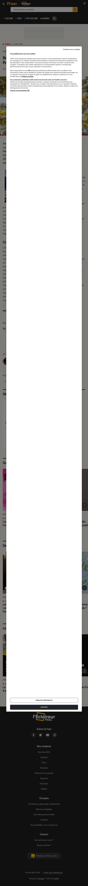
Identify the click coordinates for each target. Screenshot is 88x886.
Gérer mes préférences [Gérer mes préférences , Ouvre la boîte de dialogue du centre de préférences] (44, 700)
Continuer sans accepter (71, 49)
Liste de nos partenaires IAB (19, 90)
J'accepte (44, 707)
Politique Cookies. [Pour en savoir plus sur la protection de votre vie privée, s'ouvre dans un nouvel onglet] (27, 76)
